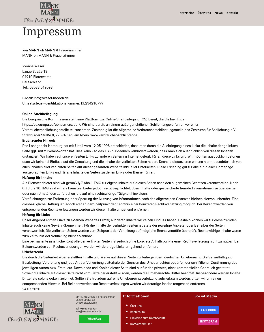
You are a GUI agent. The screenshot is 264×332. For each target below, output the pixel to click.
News (219, 13)
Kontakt (232, 13)
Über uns (204, 13)
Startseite (187, 13)
